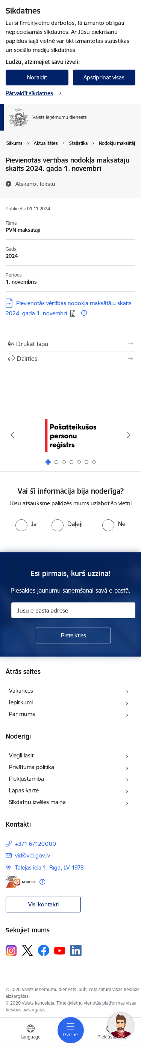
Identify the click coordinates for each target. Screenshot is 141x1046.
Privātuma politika (31, 767)
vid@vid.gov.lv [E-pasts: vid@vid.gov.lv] (32, 855)
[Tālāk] (128, 435)
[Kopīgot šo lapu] (70, 358)
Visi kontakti (43, 904)
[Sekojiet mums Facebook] (43, 950)
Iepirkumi (21, 702)
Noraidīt (37, 77)
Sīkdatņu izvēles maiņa (37, 802)
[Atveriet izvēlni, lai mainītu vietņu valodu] (30, 1032)
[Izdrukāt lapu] (70, 344)
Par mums (22, 714)
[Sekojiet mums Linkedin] (76, 950)
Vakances (21, 690)
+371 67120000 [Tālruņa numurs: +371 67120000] (35, 843)
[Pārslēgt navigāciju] (71, 1030)
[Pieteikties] (73, 635)
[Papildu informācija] (84, 313)
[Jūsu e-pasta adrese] (73, 610)
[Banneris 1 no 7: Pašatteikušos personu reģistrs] (70, 435)
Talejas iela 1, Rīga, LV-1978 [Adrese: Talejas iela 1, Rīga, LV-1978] (49, 867)
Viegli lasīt (21, 755)
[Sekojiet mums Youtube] (59, 950)
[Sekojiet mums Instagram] (11, 950)
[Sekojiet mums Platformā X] (27, 950)
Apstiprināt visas (103, 77)
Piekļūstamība (26, 778)
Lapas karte (24, 790)
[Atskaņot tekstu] (35, 183)
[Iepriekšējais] (12, 435)
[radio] (25, 523)
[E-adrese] (21, 882)
